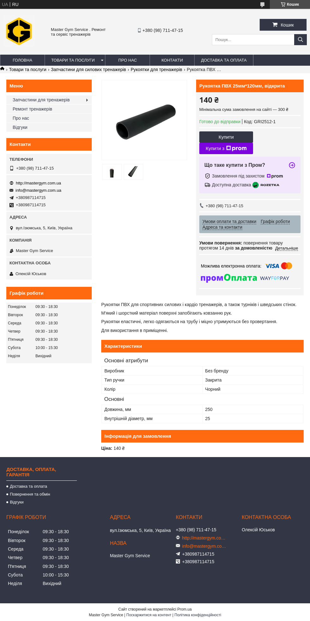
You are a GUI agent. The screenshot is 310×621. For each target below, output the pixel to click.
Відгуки (20, 127)
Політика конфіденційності (198, 615)
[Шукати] (300, 39)
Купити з (226, 148)
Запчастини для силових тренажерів (88, 69)
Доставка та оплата (223, 60)
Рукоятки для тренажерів (156, 69)
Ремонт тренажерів (32, 109)
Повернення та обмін (30, 494)
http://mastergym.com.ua (38, 183)
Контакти (172, 60)
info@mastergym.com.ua (38, 190)
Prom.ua (184, 609)
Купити (226, 137)
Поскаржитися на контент (148, 615)
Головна (22, 60)
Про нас (127, 60)
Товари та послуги (73, 60)
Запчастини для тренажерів (41, 99)
